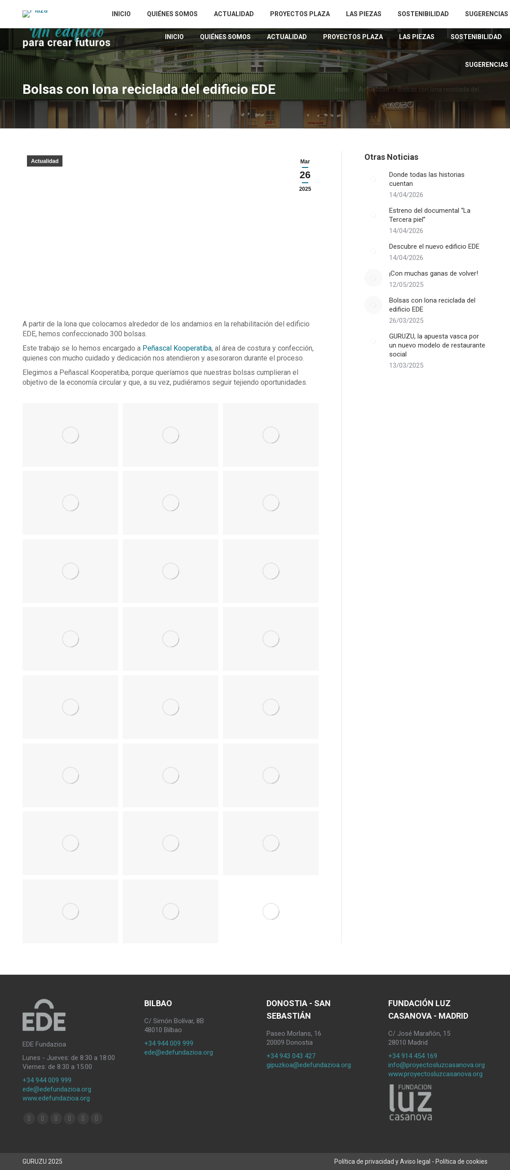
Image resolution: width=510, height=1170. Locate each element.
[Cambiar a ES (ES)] (433, 11)
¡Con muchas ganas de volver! (433, 273)
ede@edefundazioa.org (56, 1089)
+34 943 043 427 (290, 1056)
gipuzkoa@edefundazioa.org (308, 1065)
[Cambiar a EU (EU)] (417, 11)
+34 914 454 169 (412, 1056)
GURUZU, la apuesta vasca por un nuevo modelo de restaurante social (437, 345)
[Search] (481, 11)
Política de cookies (461, 1161)
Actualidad (44, 161)
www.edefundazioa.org (56, 1098)
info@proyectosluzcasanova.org (436, 1065)
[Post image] (373, 179)
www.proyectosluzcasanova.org (435, 1074)
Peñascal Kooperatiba (176, 348)
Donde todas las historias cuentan (427, 179)
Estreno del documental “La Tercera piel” (429, 215)
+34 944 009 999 (46, 1080)
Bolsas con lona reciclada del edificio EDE (432, 304)
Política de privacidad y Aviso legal (382, 1161)
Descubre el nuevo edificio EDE (434, 246)
